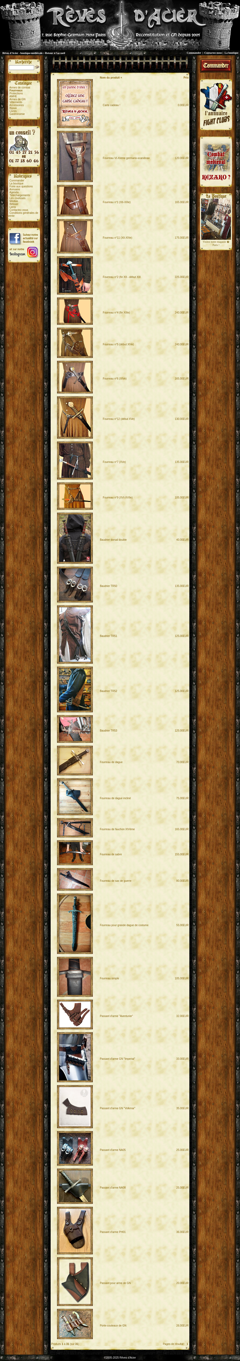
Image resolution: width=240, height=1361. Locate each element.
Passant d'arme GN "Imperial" (117, 1058)
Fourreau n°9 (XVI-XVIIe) (116, 497)
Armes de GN (17, 99)
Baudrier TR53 (108, 730)
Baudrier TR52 (108, 691)
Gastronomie (17, 114)
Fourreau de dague (111, 762)
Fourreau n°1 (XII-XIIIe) (115, 202)
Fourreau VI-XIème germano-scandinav (125, 158)
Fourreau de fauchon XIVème (117, 829)
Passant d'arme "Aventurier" (116, 1016)
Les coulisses (18, 198)
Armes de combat (19, 87)
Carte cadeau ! (110, 105)
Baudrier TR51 (108, 636)
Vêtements (16, 102)
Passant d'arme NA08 (113, 1187)
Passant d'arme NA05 (113, 1150)
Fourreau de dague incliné (115, 798)
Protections (16, 93)
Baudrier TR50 (108, 586)
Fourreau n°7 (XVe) (113, 462)
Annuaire (14, 189)
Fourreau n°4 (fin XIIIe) (115, 312)
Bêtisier (14, 204)
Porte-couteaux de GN (113, 1325)
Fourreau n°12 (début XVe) (117, 418)
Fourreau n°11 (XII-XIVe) (116, 237)
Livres (13, 111)
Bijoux (13, 108)
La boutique (231, 52)
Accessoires (16, 105)
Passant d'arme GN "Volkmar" (117, 1108)
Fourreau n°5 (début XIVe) (117, 344)
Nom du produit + (111, 77)
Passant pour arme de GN (115, 1283)
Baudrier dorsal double (113, 539)
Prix (186, 77)
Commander (194, 52)
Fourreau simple (109, 978)
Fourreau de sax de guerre (115, 880)
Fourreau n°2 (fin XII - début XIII (120, 277)
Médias (14, 201)
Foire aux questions (21, 186)
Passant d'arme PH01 (113, 1232)
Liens (13, 207)
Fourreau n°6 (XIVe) (113, 378)
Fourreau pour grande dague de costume (124, 925)
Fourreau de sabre (111, 854)
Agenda (13, 192)
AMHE (13, 96)
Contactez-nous (213, 52)
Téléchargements (19, 195)
